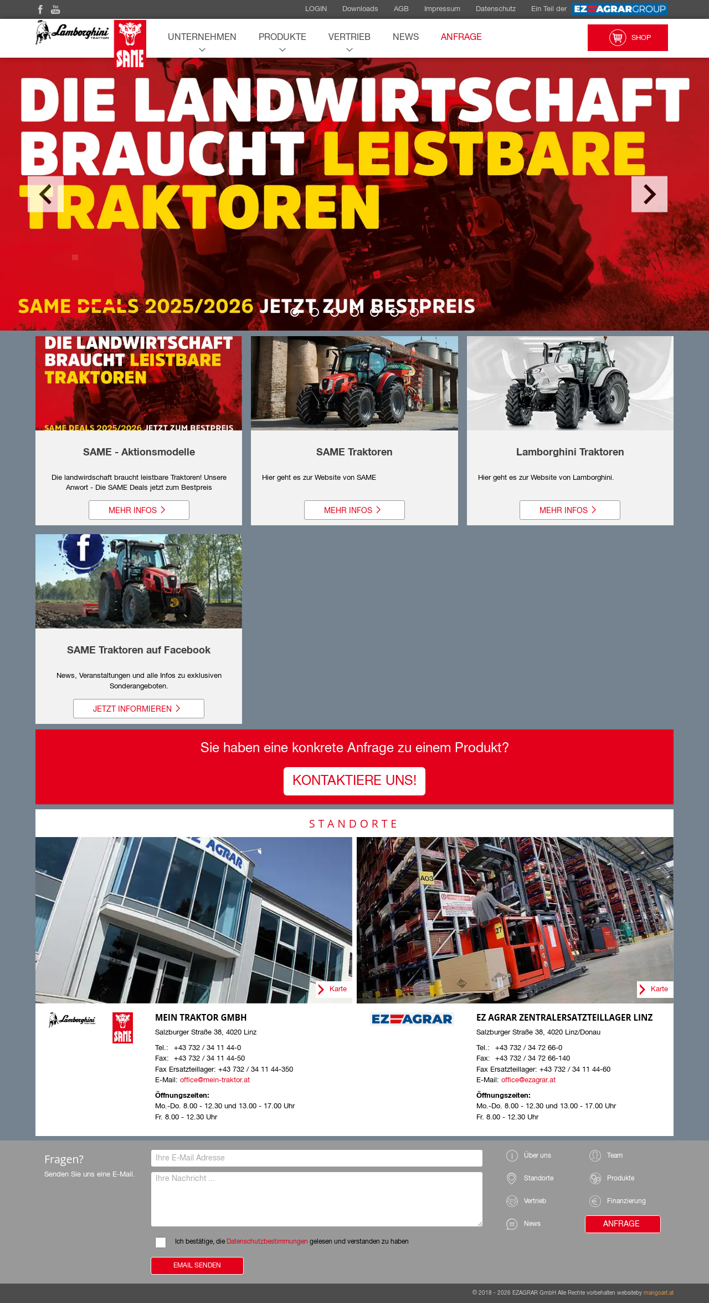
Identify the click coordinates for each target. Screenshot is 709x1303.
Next (649, 194)
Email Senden (197, 1266)
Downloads (360, 9)
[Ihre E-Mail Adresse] (317, 1158)
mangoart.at (659, 1293)
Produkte (282, 37)
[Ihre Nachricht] (317, 1199)
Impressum (442, 9)
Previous (46, 194)
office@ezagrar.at (528, 1080)
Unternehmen (202, 37)
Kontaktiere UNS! (354, 781)
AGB (401, 9)
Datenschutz (496, 9)
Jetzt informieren (138, 708)
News (406, 37)
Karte (338, 989)
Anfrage (461, 37)
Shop (628, 37)
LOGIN (316, 9)
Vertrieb (349, 37)
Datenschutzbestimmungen (267, 1242)
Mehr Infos (139, 510)
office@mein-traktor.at (215, 1080)
